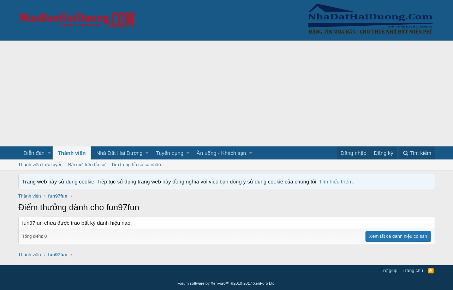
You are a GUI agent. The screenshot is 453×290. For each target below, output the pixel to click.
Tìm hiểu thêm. (336, 182)
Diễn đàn (34, 153)
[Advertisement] (227, 93)
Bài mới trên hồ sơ (86, 164)
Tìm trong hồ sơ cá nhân (136, 164)
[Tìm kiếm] (417, 152)
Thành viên (72, 153)
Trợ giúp (389, 270)
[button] (49, 152)
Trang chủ (413, 270)
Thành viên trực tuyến (40, 164)
